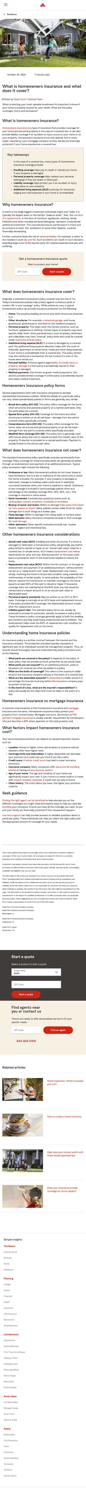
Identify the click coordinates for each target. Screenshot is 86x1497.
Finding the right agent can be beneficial (23, 800)
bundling (6, 807)
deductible (55, 678)
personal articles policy (29, 340)
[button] (83, 5)
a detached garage (52, 320)
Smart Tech (9, 1414)
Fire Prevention (11, 1440)
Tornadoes (8, 1464)
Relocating (9, 1382)
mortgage (73, 708)
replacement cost (63, 551)
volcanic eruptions (32, 501)
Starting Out (9, 1340)
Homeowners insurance (14, 128)
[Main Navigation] (5, 4)
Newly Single (10, 1376)
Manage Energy (11, 1408)
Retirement (9, 1320)
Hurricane (8, 1452)
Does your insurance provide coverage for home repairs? (62, 1189)
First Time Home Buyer (14, 1352)
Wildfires (8, 1470)
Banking (7, 1258)
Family (7, 1264)
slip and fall (30, 240)
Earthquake (9, 1435)
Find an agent (58, 1030)
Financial (8, 1296)
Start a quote (57, 271)
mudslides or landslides (55, 501)
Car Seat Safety (11, 1402)
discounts (61, 767)
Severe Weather (11, 1458)
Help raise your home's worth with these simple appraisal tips (65, 1154)
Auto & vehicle (10, 1252)
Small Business (11, 1326)
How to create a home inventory (64, 1116)
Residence (8, 1270)
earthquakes (15, 501)
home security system (41, 770)
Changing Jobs (11, 1364)
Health (7, 1302)
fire (73, 299)
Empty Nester (10, 1387)
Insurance (8, 1308)
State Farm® (28, 99)
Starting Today (10, 1420)
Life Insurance (10, 1314)
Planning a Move (11, 1370)
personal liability (48, 236)
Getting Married (11, 1346)
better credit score (35, 760)
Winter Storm (10, 1476)
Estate (7, 1290)
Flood (6, 1446)
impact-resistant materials (28, 780)
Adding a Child (10, 1358)
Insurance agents (11, 815)
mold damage (19, 521)
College (7, 1284)
